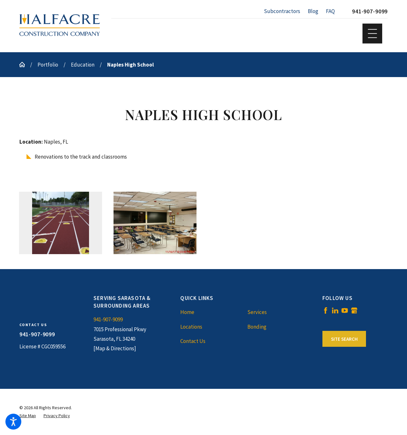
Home (187, 312)
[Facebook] (325, 310)
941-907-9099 (370, 11)
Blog (313, 11)
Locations (191, 326)
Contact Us (192, 341)
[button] (13, 422)
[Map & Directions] (114, 348)
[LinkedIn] (335, 310)
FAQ (330, 11)
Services (257, 312)
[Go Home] (24, 64)
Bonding (256, 326)
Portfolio (48, 64)
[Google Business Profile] (354, 310)
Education (82, 64)
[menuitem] (213, 312)
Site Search (344, 339)
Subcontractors (282, 11)
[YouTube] (344, 310)
